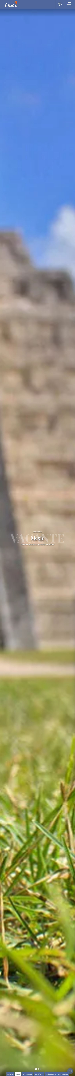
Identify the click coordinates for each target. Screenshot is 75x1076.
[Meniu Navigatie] (69, 4)
